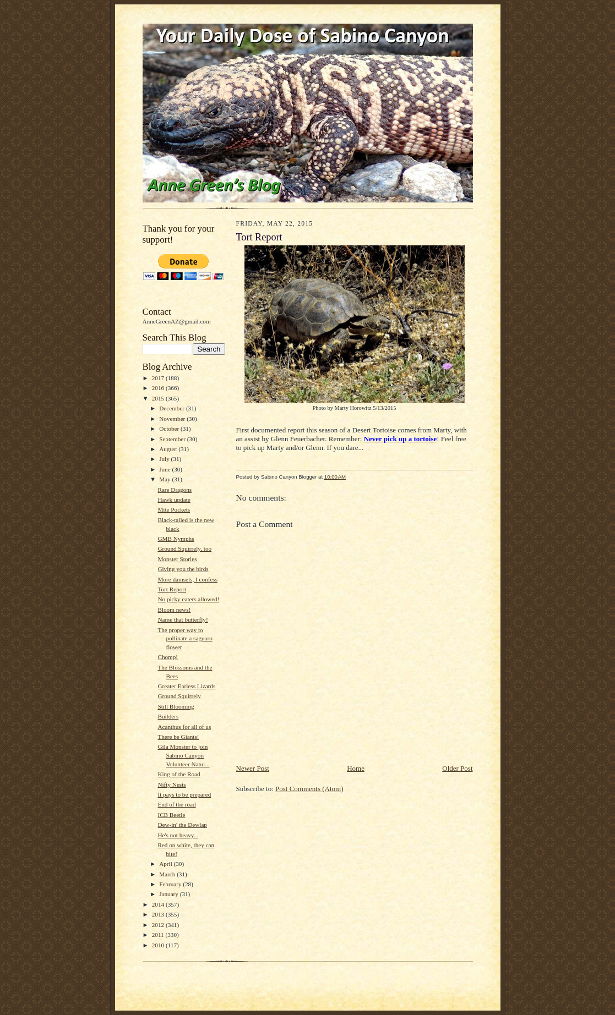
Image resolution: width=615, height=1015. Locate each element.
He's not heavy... (177, 835)
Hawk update (173, 499)
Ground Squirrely (179, 696)
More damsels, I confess (187, 579)
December (172, 408)
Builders (167, 716)
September (173, 439)
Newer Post (252, 768)
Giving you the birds (182, 569)
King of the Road (178, 774)
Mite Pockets (173, 509)
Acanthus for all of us (184, 726)
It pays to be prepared (184, 794)
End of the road (176, 804)
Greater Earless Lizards (186, 686)
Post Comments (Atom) (309, 788)
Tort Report (171, 589)
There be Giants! (178, 736)
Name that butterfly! (182, 619)
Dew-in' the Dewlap (182, 824)
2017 (159, 378)
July (165, 459)
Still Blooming (175, 706)
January (169, 894)
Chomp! (167, 657)
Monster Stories (177, 559)
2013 (159, 914)
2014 (159, 904)
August (168, 449)
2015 (159, 398)
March (168, 874)
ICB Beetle (171, 814)
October (170, 428)
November (173, 418)
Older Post (457, 768)
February (171, 884)
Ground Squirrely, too (184, 548)
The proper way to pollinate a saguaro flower (184, 638)
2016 (159, 388)
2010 (159, 945)
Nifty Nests (171, 784)
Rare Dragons (174, 489)
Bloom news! (174, 609)
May (165, 479)
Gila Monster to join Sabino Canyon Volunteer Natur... (183, 755)
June (165, 469)
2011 (159, 934)
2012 (159, 924)
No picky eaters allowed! (188, 599)
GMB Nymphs (175, 538)
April (166, 863)
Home (355, 768)
